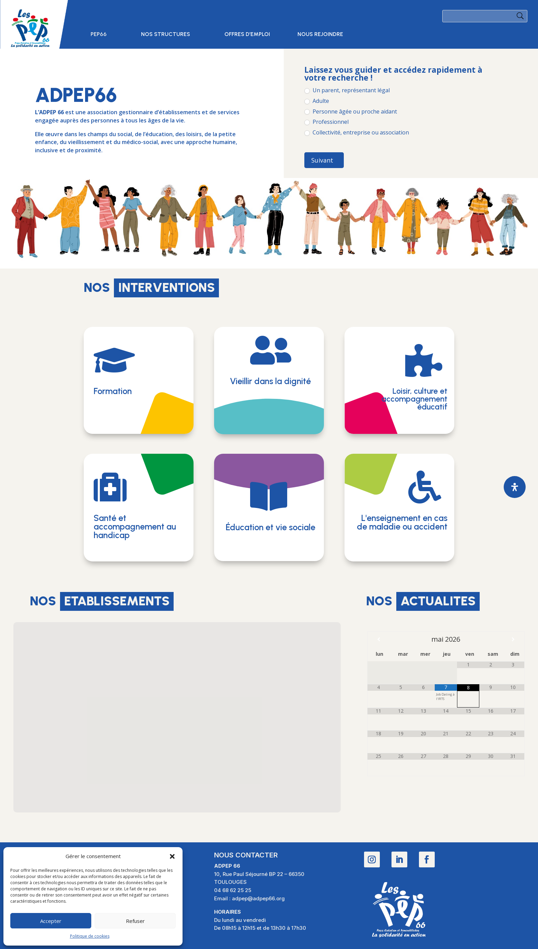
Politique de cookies (89, 936)
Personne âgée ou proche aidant (350, 111)
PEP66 (99, 34)
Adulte (316, 101)
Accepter (50, 920)
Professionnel (326, 122)
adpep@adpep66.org (258, 898)
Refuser (135, 920)
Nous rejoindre (320, 34)
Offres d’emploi (247, 34)
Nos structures (165, 34)
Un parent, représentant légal (347, 90)
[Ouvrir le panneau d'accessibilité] (515, 487)
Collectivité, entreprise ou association (356, 132)
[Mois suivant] (513, 639)
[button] (172, 856)
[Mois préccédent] (378, 639)
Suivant (322, 160)
